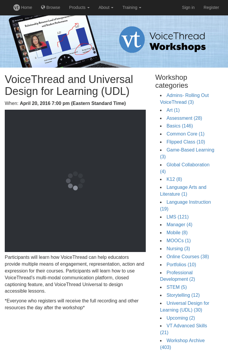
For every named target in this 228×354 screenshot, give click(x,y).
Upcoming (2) (181, 317)
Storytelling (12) (183, 295)
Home (22, 7)
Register (211, 7)
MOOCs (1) (179, 240)
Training (131, 7)
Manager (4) (179, 224)
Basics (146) (180, 125)
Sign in (188, 7)
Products (79, 7)
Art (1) (173, 110)
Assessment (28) (184, 118)
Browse (50, 7)
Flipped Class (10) (186, 141)
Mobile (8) (177, 232)
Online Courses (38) (188, 256)
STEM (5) (177, 287)
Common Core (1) (186, 133)
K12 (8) (174, 179)
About (106, 7)
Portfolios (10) (181, 264)
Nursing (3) (178, 248)
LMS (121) (178, 216)
